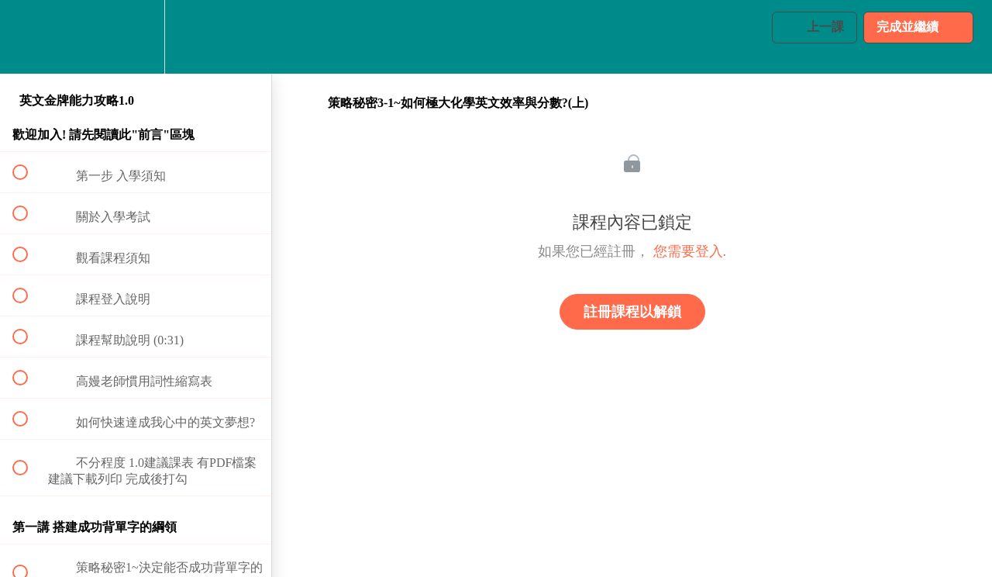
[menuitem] (135, 37)
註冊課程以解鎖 (632, 312)
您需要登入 (688, 251)
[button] (28, 37)
